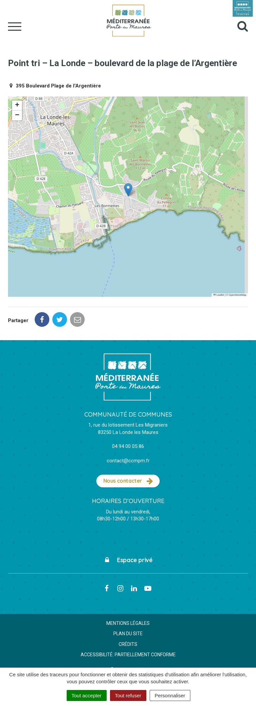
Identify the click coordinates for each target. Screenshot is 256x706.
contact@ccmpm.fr (128, 461)
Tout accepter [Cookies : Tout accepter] (87, 695)
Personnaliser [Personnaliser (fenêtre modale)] (170, 695)
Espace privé (128, 560)
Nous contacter (128, 481)
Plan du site (128, 633)
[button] (128, 190)
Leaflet (218, 294)
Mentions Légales (128, 623)
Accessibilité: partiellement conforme (128, 654)
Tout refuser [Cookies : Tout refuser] (128, 695)
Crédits (128, 644)
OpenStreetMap (237, 294)
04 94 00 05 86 (128, 446)
